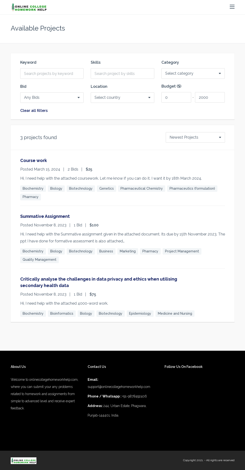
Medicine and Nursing (175, 313)
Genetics (106, 188)
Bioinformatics (61, 313)
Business (106, 251)
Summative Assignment (45, 216)
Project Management (182, 251)
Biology (56, 188)
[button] (232, 7)
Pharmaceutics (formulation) (192, 188)
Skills (95, 62)
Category (170, 62)
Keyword (28, 62)
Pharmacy (31, 197)
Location (99, 87)
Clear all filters (34, 111)
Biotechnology (81, 188)
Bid (23, 87)
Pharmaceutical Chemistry (141, 188)
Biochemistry (33, 188)
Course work (33, 160)
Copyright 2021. (193, 460)
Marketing (128, 251)
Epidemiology (140, 313)
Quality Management (39, 259)
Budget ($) (171, 86)
